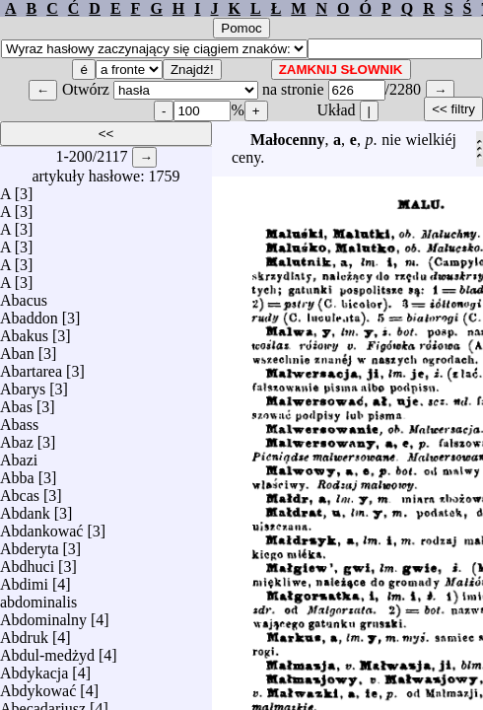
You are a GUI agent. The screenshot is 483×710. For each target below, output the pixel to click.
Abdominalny (43, 614)
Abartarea (31, 366)
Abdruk (24, 632)
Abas (16, 401)
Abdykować (38, 685)
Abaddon (29, 313)
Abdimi (24, 579)
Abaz (17, 437)
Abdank (25, 508)
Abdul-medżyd (47, 650)
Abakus (24, 330)
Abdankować (41, 526)
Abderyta (29, 543)
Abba (17, 472)
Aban (17, 348)
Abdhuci (27, 561)
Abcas (19, 490)
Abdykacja (34, 668)
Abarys (22, 384)
